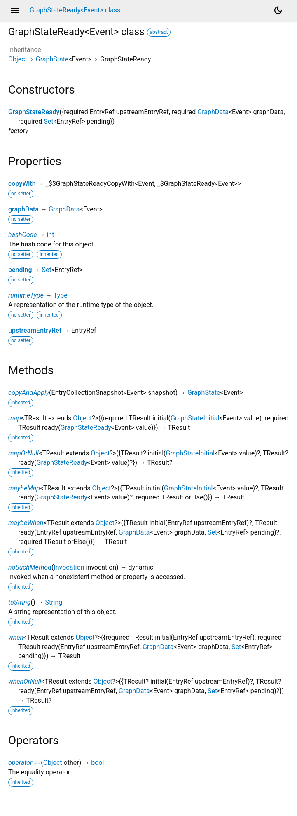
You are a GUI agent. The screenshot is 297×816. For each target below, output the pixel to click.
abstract (159, 32)
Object (17, 59)
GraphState (52, 59)
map (14, 418)
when (15, 637)
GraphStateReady (33, 112)
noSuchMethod (29, 567)
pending (20, 270)
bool (97, 763)
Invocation (69, 567)
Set (48, 121)
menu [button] (15, 10)
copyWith (22, 184)
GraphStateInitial (195, 418)
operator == (24, 763)
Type (61, 295)
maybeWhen (25, 523)
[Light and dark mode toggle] (278, 10)
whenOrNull (24, 681)
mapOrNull (23, 453)
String (53, 602)
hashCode (22, 235)
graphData (23, 209)
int (50, 235)
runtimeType (26, 295)
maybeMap (24, 488)
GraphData (213, 112)
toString (19, 602)
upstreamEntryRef (34, 330)
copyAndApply (28, 392)
